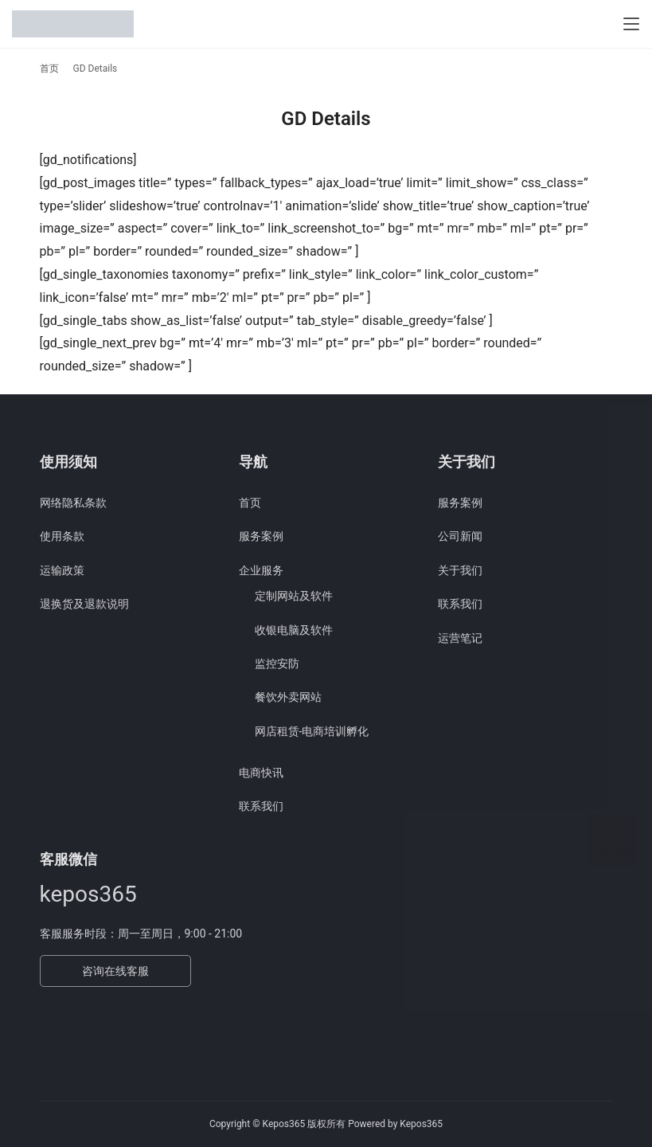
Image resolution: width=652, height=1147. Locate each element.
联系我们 (261, 806)
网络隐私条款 (73, 502)
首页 (49, 68)
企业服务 (261, 570)
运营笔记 (460, 638)
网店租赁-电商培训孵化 (312, 731)
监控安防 (277, 663)
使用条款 (62, 536)
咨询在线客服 (115, 971)
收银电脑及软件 (294, 630)
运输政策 (62, 570)
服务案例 (261, 536)
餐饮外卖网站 (288, 697)
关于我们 (460, 570)
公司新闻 (460, 536)
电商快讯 (261, 772)
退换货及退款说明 (84, 603)
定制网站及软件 (294, 595)
